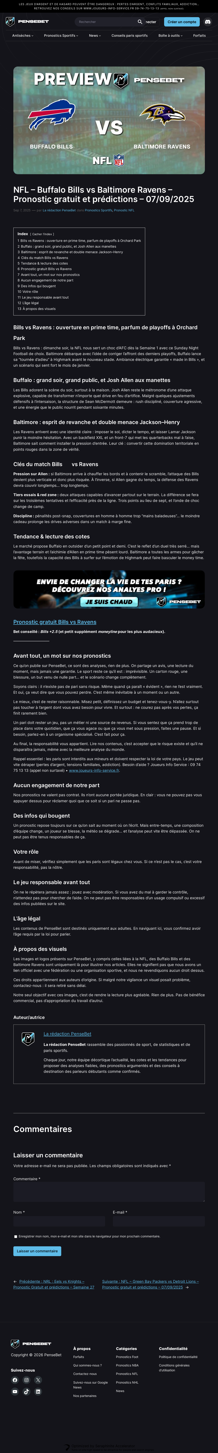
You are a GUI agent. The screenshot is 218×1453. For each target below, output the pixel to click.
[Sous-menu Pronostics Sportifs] (77, 35)
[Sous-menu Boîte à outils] (182, 35)
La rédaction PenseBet (59, 210)
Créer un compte (182, 22)
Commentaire (27, 1179)
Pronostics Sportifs (98, 210)
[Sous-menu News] (100, 35)
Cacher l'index (42, 234)
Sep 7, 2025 (22, 210)
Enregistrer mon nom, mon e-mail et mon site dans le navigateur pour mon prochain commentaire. (89, 1236)
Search (140, 22)
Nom (19, 1212)
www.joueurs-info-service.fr (109, 8)
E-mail (120, 1212)
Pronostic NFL (124, 210)
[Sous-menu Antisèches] (32, 35)
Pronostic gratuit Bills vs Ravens (54, 622)
